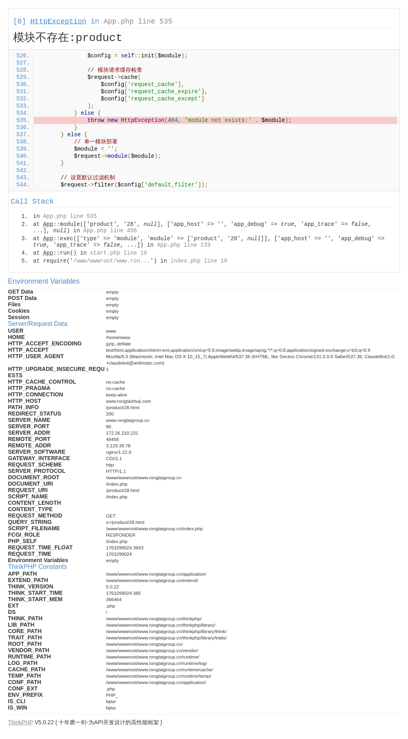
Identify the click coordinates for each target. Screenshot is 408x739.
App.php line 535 (138, 21)
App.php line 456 (110, 230)
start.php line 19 (118, 253)
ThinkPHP (20, 722)
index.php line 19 (198, 261)
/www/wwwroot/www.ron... (111, 261)
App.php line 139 (183, 245)
